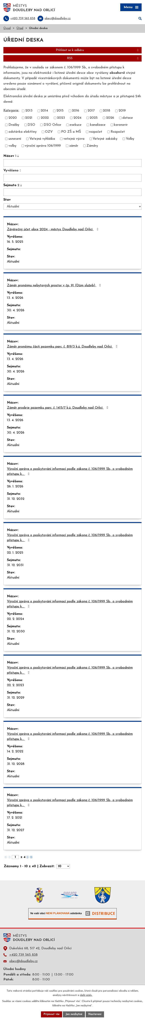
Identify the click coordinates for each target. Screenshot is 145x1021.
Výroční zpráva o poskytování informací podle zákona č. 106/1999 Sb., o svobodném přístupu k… (70, 471)
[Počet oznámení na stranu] (63, 866)
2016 (75, 111)
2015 (60, 111)
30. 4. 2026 (15, 310)
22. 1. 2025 (15, 553)
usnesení (14, 139)
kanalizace (98, 125)
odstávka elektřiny (22, 132)
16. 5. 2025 (15, 242)
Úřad (19, 28)
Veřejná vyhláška (42, 139)
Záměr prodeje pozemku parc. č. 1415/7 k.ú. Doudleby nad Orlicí (58, 408)
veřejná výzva (73, 139)
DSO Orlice (52, 125)
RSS (103, 58)
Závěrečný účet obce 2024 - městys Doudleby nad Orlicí (53, 229)
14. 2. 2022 (15, 751)
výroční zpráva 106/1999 (43, 146)
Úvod (7, 28)
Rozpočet (118, 132)
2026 (110, 118)
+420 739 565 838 (23, 955)
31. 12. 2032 (15, 499)
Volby (130, 139)
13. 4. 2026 (15, 298)
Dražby (13, 125)
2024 (77, 118)
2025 (94, 118)
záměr (73, 146)
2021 (28, 118)
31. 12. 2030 (16, 631)
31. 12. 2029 (15, 698)
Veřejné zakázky (105, 139)
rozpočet (95, 132)
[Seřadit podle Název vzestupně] (18, 155)
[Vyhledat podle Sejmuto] (72, 192)
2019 (122, 111)
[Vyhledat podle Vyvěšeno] (72, 178)
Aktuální (13, 262)
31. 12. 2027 (15, 830)
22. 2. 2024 (15, 619)
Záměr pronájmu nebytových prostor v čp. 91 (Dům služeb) (54, 285)
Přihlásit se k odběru (98, 50)
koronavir (121, 125)
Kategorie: (11, 110)
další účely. (86, 995)
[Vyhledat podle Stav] (72, 206)
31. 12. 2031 (15, 565)
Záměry (92, 146)
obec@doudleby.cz (23, 961)
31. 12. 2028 (15, 764)
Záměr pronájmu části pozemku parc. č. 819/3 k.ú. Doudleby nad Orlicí (63, 346)
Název (9, 156)
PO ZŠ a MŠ (71, 132)
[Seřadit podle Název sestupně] (18, 156)
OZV (49, 132)
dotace (127, 118)
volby (12, 146)
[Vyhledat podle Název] (72, 163)
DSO (31, 125)
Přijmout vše (51, 1014)
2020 (12, 118)
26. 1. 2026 (15, 486)
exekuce (75, 125)
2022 (45, 118)
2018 (106, 111)
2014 (44, 111)
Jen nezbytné (74, 1014)
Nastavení (94, 1014)
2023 (61, 118)
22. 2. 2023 (15, 685)
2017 (91, 111)
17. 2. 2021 (14, 818)
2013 (28, 111)
